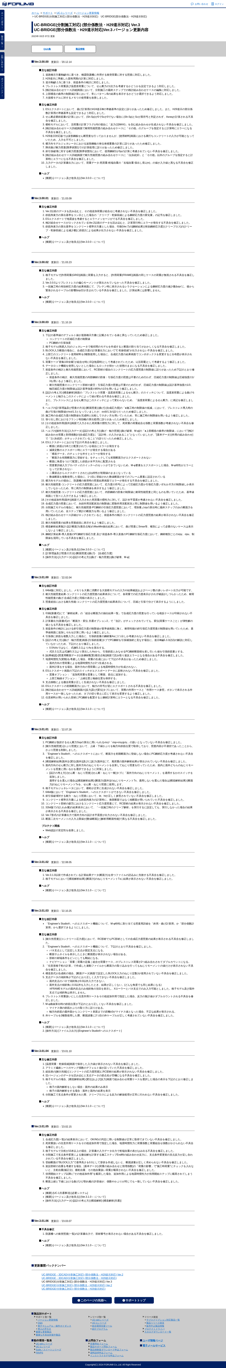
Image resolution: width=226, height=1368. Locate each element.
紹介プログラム (100, 1329)
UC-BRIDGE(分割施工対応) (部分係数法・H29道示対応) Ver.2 (77, 1285)
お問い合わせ (199, 4)
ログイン (217, 4)
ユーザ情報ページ (153, 1340)
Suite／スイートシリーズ (48, 1349)
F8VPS (39, 1352)
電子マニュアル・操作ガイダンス (54, 1326)
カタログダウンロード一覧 (157, 1332)
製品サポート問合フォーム (103, 1346)
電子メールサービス (154, 1345)
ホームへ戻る (2, 20)
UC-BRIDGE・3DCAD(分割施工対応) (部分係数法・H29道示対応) (79, 1278)
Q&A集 (47, 49)
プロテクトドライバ (154, 1329)
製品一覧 (2, 41)
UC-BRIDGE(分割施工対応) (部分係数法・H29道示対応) (74, 1288)
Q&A (40, 1323)
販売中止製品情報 (155, 1326)
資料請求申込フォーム (101, 1352)
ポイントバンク (2, 87)
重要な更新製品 (43, 1332)
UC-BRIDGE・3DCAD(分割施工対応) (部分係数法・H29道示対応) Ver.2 (82, 1274)
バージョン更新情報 (87, 13)
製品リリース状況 (155, 1323)
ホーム (35, 13)
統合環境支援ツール (102, 1326)
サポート (48, 13)
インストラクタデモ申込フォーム (107, 1355)
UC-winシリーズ (100, 1320)
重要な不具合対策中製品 (48, 1335)
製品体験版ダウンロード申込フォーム (109, 1349)
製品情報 (80, 49)
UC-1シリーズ (65, 13)
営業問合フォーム (99, 1343)
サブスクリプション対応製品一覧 (163, 1320)
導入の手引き (44, 1329)
